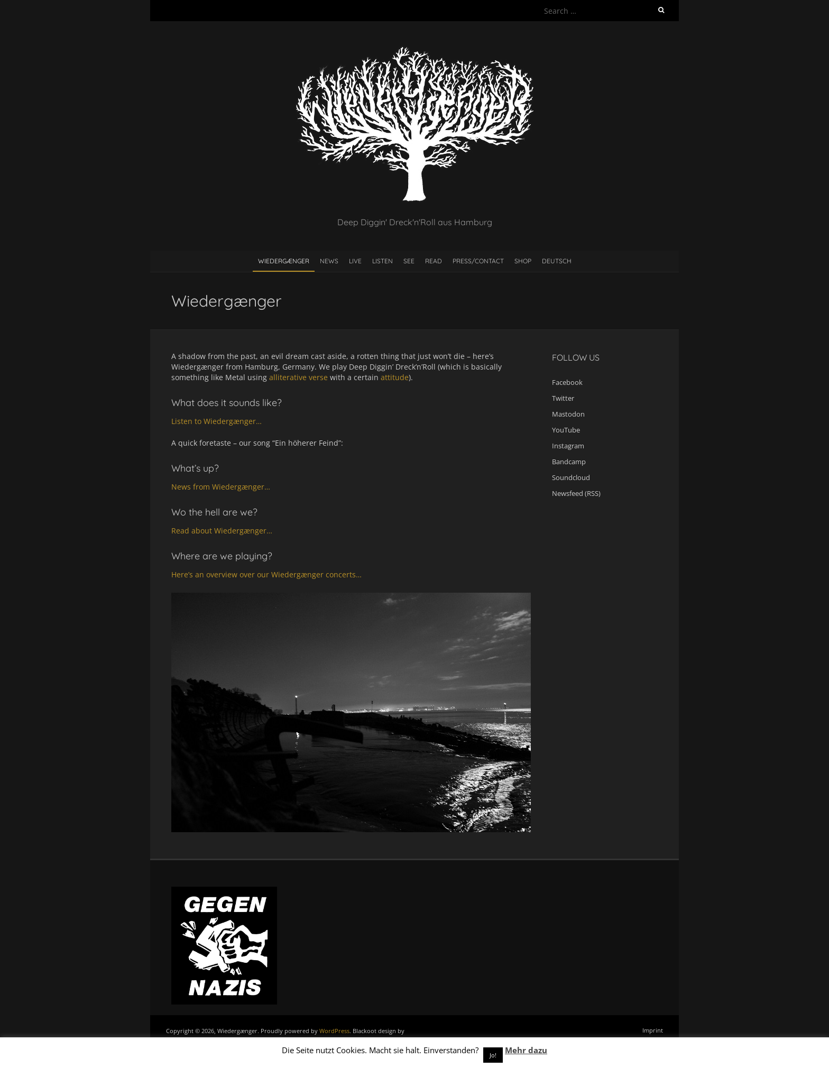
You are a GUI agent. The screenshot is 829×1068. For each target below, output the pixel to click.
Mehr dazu (526, 1050)
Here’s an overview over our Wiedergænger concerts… (266, 574)
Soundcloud (571, 477)
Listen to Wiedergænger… (216, 421)
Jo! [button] (493, 1055)
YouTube (566, 430)
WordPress (334, 1031)
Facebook (567, 382)
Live (355, 261)
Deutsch (557, 261)
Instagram (568, 445)
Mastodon (568, 414)
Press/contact (478, 261)
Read (433, 261)
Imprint (652, 1030)
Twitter (563, 398)
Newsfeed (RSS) (576, 493)
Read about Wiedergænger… (221, 531)
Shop (522, 261)
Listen (382, 261)
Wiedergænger (283, 261)
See (408, 261)
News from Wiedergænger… (220, 487)
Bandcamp (569, 461)
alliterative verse (298, 377)
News (329, 261)
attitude (395, 377)
